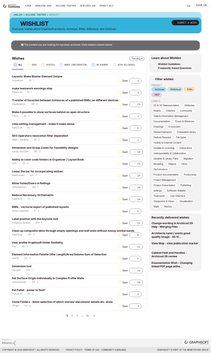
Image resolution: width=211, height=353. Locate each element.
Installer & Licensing (163, 147)
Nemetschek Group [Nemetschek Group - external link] (198, 350)
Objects (172, 163)
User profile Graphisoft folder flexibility (37, 242)
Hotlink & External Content (167, 142)
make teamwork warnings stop (32, 88)
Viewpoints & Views (163, 201)
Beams (157, 110)
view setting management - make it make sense (43, 123)
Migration (188, 158)
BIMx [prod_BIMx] (190, 89)
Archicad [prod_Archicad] (159, 89)
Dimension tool (21, 266)
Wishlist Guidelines (169, 64)
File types (181, 137)
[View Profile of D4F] (14, 163)
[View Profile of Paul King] (17, 234)
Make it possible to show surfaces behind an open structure (51, 112)
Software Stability (176, 190)
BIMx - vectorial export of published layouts (40, 206)
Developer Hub (87, 5)
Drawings (158, 126)
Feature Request (162, 137)
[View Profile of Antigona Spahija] (21, 222)
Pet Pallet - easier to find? (28, 290)
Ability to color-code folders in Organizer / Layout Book (48, 159)
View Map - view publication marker (175, 243)
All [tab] (20, 64)
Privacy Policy (74, 350)
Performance (160, 169)
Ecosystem (174, 126)
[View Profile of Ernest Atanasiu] (20, 210)
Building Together (66, 5)
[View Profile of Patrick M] (17, 92)
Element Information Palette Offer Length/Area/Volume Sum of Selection (59, 254)
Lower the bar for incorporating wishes (37, 171)
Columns (170, 110)
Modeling (158, 163)
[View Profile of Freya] (15, 115)
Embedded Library (186, 131)
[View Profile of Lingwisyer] (17, 80)
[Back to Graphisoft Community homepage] (12, 5)
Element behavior (162, 131)
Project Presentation (164, 185)
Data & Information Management (170, 116)
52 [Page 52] (87, 315)
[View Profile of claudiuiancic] (19, 104)
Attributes (189, 105)
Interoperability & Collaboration (169, 153)
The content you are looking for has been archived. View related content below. (67, 44)
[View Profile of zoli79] (15, 258)
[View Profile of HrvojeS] (16, 270)
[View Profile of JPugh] (15, 305)
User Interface (177, 195)
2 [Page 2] (72, 315)
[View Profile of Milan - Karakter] (20, 139)
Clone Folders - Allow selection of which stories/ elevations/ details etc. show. (62, 301)
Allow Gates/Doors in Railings (31, 183)
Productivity (190, 174)
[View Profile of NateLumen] (18, 175)
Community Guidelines (113, 350)
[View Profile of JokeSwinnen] (19, 187)
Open (125, 80)
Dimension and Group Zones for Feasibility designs (45, 147)
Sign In (201, 5)
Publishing (185, 185)
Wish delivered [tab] (126, 64)
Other (184, 163)
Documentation (161, 121)
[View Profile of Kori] (14, 246)
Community (186, 110)
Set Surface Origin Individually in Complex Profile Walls (48, 278)
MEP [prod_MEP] (157, 94)
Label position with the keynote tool (35, 218)
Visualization (186, 201)
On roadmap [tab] (102, 64)
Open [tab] (34, 64)
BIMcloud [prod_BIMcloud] (175, 89)
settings (157, 190)
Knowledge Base (43, 5)
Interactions (185, 147)
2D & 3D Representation (166, 105)
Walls (156, 206)
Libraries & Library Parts (165, 158)
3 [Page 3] (77, 315)
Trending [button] (136, 58)
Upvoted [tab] (50, 64)
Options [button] (197, 15)
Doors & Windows (184, 121)
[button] (132, 80)
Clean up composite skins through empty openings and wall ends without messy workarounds (73, 230)
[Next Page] (94, 315)
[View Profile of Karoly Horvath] (20, 151)
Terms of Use (91, 350)
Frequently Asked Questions (175, 68)
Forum (28, 5)
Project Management (164, 179)
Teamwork (159, 195)
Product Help (107, 5)
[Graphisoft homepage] (197, 343)
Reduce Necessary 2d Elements (32, 195)
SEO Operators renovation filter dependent (40, 135)
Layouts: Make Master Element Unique (37, 76)
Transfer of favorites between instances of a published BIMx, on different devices (65, 100)
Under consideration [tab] (75, 64)
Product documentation (166, 174)
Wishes (168, 206)
